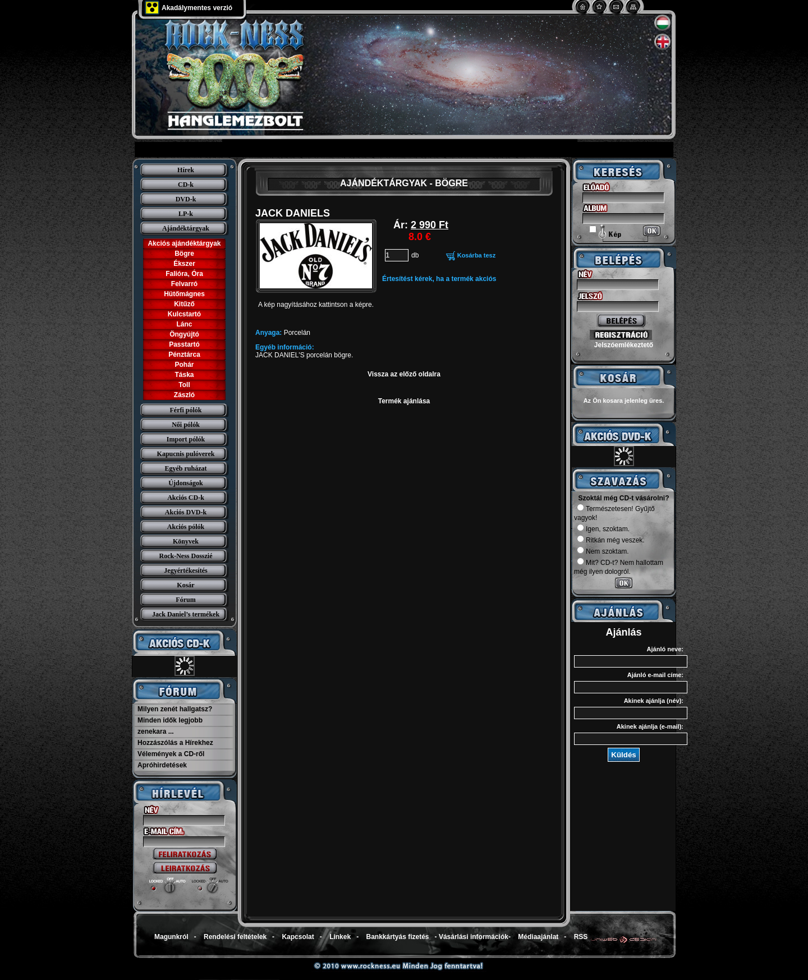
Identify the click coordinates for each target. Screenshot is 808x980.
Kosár (185, 585)
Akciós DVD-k (185, 512)
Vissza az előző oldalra (404, 374)
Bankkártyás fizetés (397, 937)
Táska (184, 375)
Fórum (185, 600)
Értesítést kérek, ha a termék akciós (439, 279)
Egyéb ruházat (186, 468)
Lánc (184, 324)
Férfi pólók (186, 410)
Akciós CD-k (185, 497)
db (415, 255)
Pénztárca (184, 354)
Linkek (340, 937)
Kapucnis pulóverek (186, 454)
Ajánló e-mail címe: (655, 674)
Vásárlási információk (473, 937)
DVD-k (186, 199)
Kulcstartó (184, 314)
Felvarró (184, 284)
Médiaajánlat (538, 937)
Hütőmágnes (184, 294)
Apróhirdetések (162, 765)
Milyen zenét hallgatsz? (174, 709)
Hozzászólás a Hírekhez (175, 743)
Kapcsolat (298, 937)
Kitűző (184, 304)
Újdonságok (185, 483)
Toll (184, 385)
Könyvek (186, 541)
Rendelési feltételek (235, 937)
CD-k (186, 184)
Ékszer (184, 264)
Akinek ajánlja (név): (653, 700)
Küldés (623, 755)
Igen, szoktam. (603, 529)
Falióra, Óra (184, 274)
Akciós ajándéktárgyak (184, 243)
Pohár (184, 365)
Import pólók (186, 439)
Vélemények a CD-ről (170, 754)
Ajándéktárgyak (185, 228)
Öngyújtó (184, 334)
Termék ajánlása (404, 401)
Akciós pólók (185, 527)
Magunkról (171, 937)
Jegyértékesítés (185, 570)
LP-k (185, 214)
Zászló (184, 395)
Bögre (184, 253)
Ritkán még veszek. (611, 540)
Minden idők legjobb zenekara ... (170, 725)
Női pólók (186, 425)
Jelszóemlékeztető (623, 345)
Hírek (185, 170)
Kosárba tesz (476, 255)
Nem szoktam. (603, 551)
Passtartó (184, 344)
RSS (581, 937)
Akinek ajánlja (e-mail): (650, 726)
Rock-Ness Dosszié (186, 556)
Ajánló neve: (665, 649)
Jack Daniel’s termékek (185, 614)
